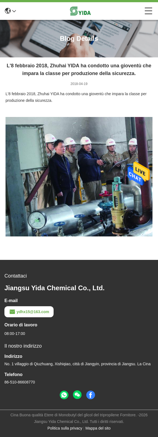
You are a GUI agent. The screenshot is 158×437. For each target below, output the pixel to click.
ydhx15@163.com (29, 312)
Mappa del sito (97, 428)
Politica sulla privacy (65, 428)
